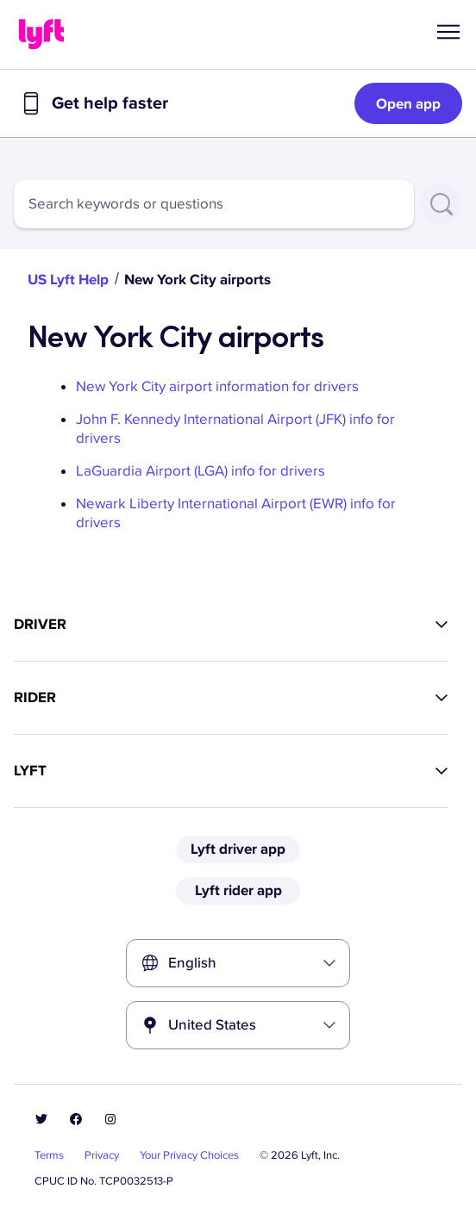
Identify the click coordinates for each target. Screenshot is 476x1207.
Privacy (102, 1155)
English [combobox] (192, 963)
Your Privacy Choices (189, 1155)
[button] (448, 32)
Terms (49, 1155)
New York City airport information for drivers (217, 386)
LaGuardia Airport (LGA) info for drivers (200, 471)
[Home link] (41, 34)
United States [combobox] (212, 1025)
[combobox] (214, 204)
